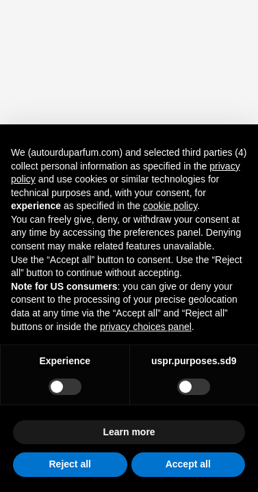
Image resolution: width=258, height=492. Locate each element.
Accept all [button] (188, 464)
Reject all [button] (70, 464)
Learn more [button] (129, 431)
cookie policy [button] (170, 205)
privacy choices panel (146, 326)
